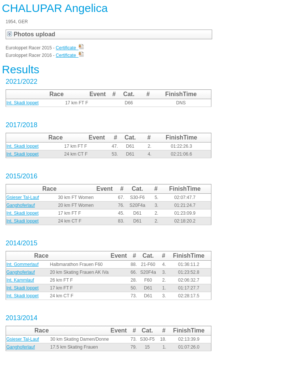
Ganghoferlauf (20, 205)
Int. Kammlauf (20, 280)
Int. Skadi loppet (22, 102)
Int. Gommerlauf (22, 264)
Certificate (70, 47)
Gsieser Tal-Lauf (22, 197)
